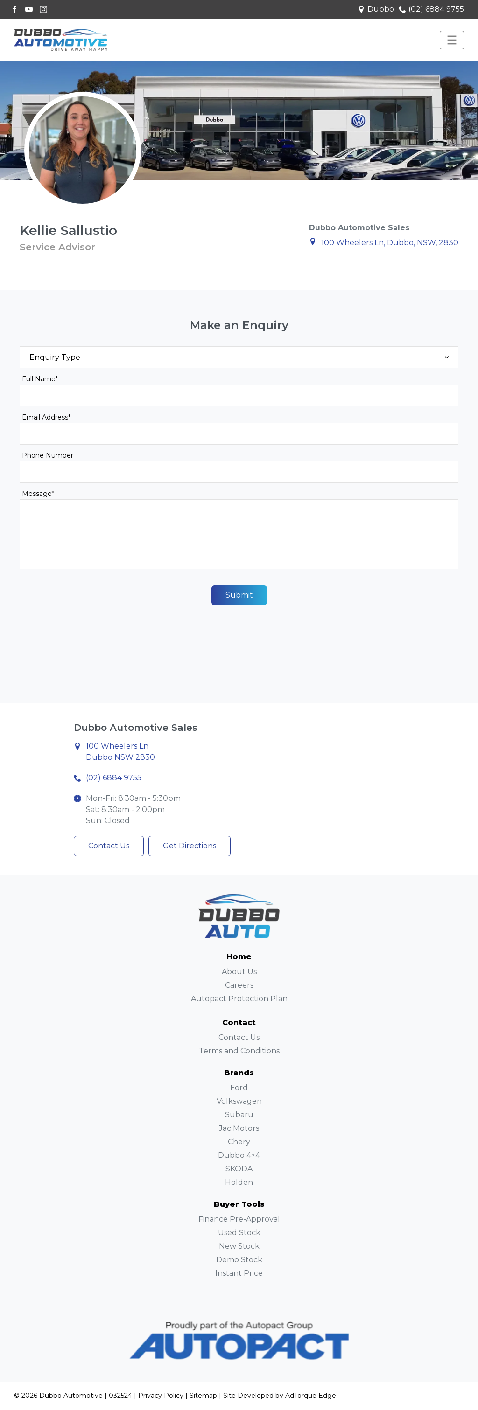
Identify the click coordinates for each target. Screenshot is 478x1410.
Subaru (239, 1114)
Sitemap (203, 1395)
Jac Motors (239, 1128)
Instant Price (239, 1273)
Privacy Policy (160, 1395)
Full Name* (40, 379)
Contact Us (108, 845)
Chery (239, 1141)
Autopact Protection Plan (239, 998)
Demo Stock (239, 1259)
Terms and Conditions (239, 1050)
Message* (38, 493)
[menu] (452, 40)
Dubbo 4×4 (239, 1155)
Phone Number (47, 455)
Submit (239, 595)
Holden (239, 1182)
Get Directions (189, 845)
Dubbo (376, 9)
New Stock (239, 1246)
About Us (239, 971)
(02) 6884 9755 (431, 9)
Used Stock (239, 1232)
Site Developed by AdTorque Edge (279, 1395)
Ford (239, 1087)
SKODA (239, 1168)
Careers (239, 985)
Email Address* (46, 417)
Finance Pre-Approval (239, 1219)
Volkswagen (239, 1101)
